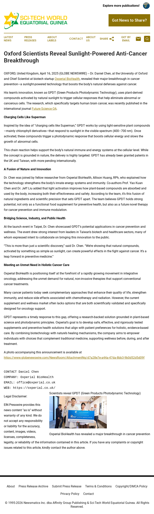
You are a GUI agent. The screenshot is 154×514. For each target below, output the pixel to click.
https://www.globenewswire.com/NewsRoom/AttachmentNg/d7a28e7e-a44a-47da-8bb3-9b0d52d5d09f (74, 357)
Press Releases (30, 39)
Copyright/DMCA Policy (131, 486)
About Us (91, 39)
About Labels (52, 39)
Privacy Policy (69, 494)
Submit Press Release (66, 486)
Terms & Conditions (98, 486)
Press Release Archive (33, 486)
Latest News (8, 39)
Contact (76, 38)
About (11, 486)
